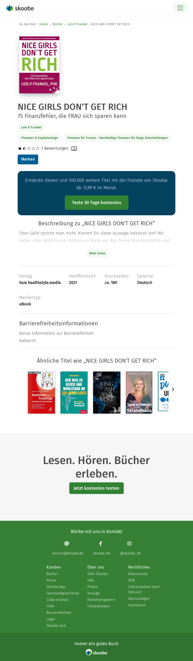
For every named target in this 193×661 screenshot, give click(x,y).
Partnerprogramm (101, 600)
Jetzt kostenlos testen (96, 488)
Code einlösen (57, 600)
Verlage (93, 593)
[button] (173, 389)
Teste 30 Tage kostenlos (96, 202)
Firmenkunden (98, 606)
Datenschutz (138, 574)
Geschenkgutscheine (62, 593)
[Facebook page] (102, 548)
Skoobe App (55, 587)
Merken (28, 159)
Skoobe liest (56, 625)
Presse (92, 587)
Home (43, 24)
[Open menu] (180, 8)
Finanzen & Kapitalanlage (39, 138)
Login (50, 619)
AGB (131, 580)
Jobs (90, 580)
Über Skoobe (97, 574)
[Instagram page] (130, 548)
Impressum (137, 605)
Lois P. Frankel (77, 24)
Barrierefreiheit (58, 613)
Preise (51, 580)
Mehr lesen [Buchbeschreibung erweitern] (97, 253)
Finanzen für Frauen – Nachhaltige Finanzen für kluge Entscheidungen (117, 138)
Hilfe (50, 606)
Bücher (57, 24)
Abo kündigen (139, 598)
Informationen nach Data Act (144, 589)
